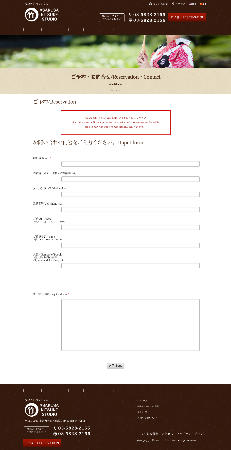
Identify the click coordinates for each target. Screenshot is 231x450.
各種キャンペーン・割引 (148, 406)
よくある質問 (149, 433)
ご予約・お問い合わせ (147, 418)
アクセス (167, 433)
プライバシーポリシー (191, 433)
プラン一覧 (142, 400)
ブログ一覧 (142, 412)
